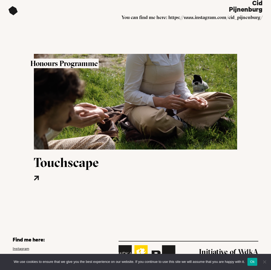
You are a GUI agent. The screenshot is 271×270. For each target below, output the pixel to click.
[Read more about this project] (52, 186)
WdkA (248, 251)
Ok (252, 262)
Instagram (21, 248)
